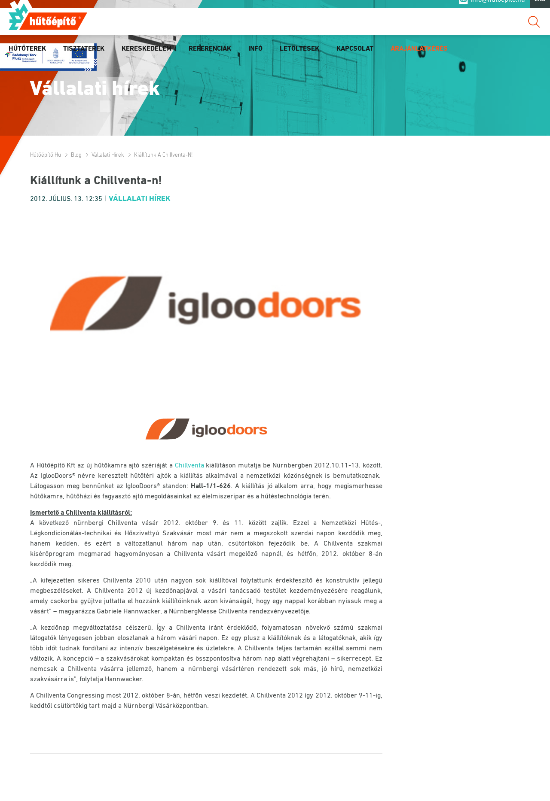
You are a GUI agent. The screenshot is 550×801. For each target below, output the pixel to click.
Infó (255, 57)
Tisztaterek (83, 57)
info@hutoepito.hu (498, 8)
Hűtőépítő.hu (48, 24)
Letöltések (299, 57)
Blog (76, 155)
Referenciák (210, 57)
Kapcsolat (354, 57)
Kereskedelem (146, 57)
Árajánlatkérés (419, 57)
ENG (540, 8)
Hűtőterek (27, 57)
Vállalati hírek (108, 155)
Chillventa (189, 465)
